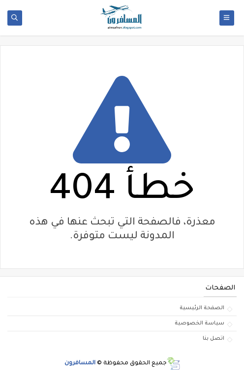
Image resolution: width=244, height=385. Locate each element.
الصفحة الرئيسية (202, 308)
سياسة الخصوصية (199, 323)
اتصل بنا (213, 339)
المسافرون (79, 363)
